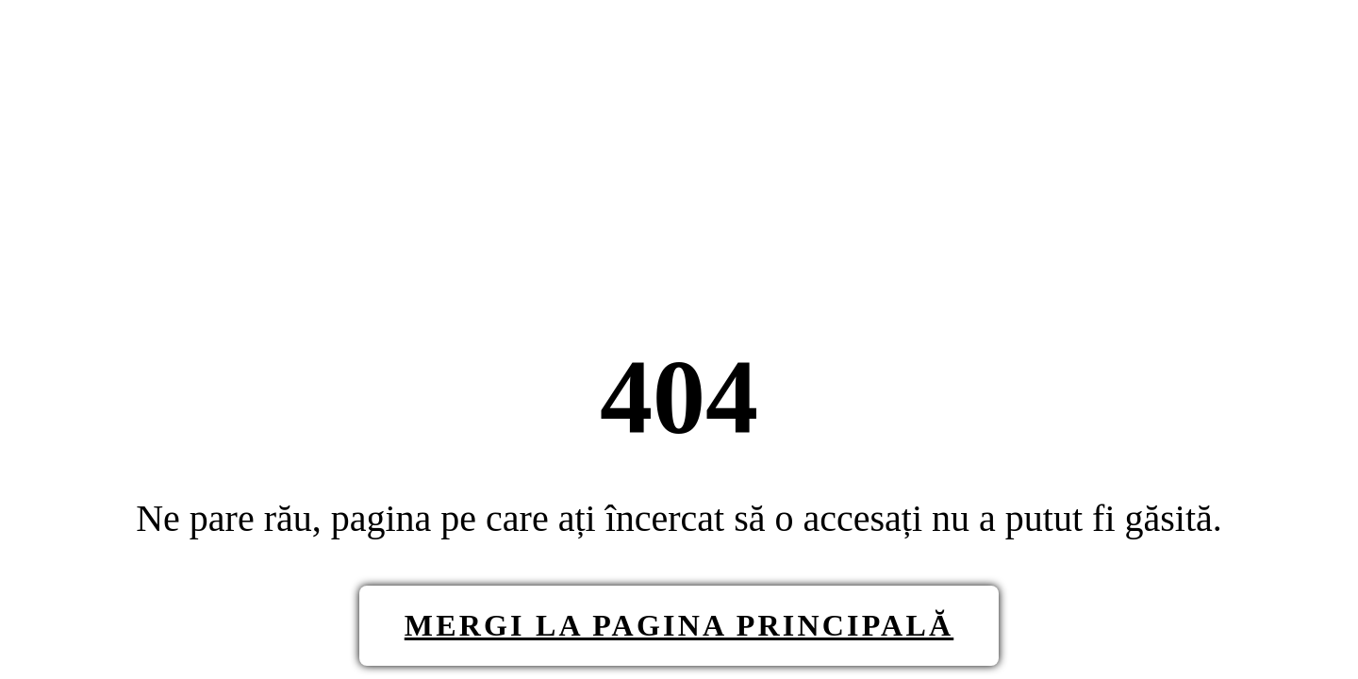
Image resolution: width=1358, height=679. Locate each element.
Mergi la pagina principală (679, 625)
